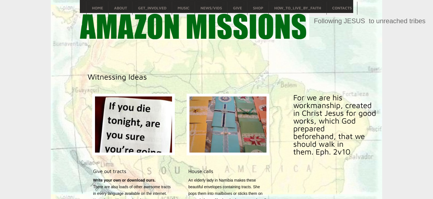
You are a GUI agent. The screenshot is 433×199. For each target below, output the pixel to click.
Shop (258, 8)
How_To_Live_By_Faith (297, 8)
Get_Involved (152, 8)
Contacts (342, 8)
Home (97, 8)
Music (183, 8)
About (120, 8)
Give (237, 8)
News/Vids (211, 8)
